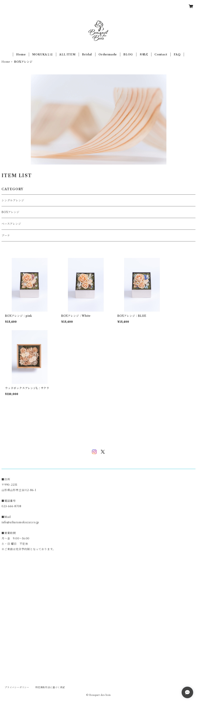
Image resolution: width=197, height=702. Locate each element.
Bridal (87, 54)
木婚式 (143, 54)
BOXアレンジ (10, 212)
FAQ (177, 54)
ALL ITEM (67, 54)
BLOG (128, 54)
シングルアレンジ (13, 200)
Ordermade (107, 54)
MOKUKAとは (42, 54)
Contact (160, 54)
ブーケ (6, 235)
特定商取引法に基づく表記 (50, 687)
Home (21, 54)
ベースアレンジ (11, 223)
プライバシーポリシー (17, 687)
